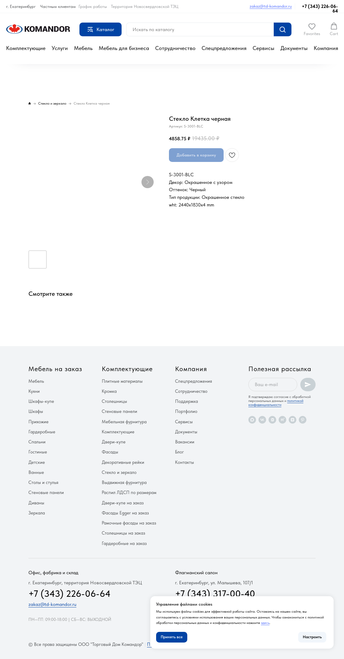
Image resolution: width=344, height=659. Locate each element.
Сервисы (263, 48)
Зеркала (36, 513)
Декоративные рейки (123, 462)
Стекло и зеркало (119, 472)
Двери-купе (114, 442)
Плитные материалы (122, 381)
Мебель (83, 48)
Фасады (110, 452)
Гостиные (37, 452)
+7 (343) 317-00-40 (215, 593)
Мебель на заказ (55, 369)
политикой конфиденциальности (275, 403)
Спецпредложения (224, 48)
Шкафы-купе (41, 401)
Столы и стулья (43, 482)
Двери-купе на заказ (123, 503)
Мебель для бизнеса (124, 48)
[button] (312, 29)
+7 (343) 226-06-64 (320, 9)
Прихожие (38, 421)
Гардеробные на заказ (124, 543)
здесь (265, 623)
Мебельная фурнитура (124, 421)
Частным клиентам (58, 6)
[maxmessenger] (252, 420)
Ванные (36, 472)
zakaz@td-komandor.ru (271, 6)
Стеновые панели (46, 492)
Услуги (60, 48)
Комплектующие (26, 48)
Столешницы (114, 401)
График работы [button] (93, 6)
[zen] (292, 420)
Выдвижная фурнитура (124, 482)
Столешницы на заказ (123, 533)
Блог (179, 452)
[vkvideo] (272, 420)
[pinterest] (302, 420)
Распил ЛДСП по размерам (129, 492)
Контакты (184, 462)
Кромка (109, 391)
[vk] (262, 420)
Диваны (36, 503)
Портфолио (186, 411)
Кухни (34, 391)
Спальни (37, 442)
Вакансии (184, 442)
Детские (36, 462)
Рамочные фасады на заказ (129, 523)
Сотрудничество (175, 48)
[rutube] (282, 420)
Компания (326, 48)
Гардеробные (41, 432)
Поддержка (186, 401)
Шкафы (35, 411)
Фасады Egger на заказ (125, 513)
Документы (294, 48)
